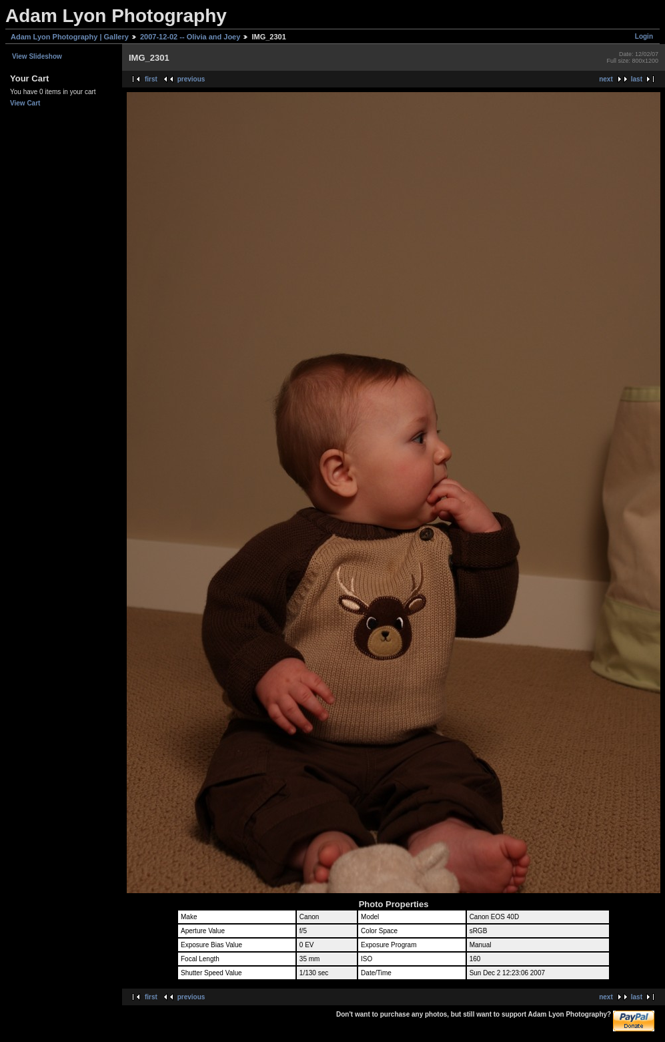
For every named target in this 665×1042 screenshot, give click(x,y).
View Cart (25, 103)
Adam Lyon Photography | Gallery (70, 37)
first (151, 79)
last (636, 79)
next (606, 79)
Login (644, 36)
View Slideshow (37, 56)
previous (191, 79)
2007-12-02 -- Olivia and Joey (190, 37)
